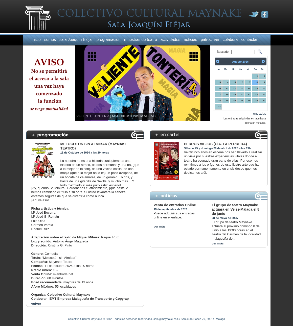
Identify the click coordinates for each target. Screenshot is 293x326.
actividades (170, 39)
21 (249, 94)
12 (234, 88)
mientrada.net (63, 274)
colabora (230, 39)
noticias (190, 39)
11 (227, 88)
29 (256, 100)
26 (234, 100)
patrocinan (210, 39)
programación (109, 39)
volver (36, 304)
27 (241, 100)
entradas (259, 113)
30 (264, 100)
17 (219, 94)
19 (234, 94)
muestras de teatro (140, 39)
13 (241, 88)
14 (249, 88)
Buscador (224, 52)
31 (219, 106)
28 (249, 100)
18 (227, 94)
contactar (249, 39)
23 (264, 94)
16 (264, 88)
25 (227, 100)
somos (50, 39)
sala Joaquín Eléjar (76, 39)
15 (256, 88)
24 (219, 100)
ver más (160, 226)
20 (241, 94)
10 (219, 88)
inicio (36, 39)
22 (256, 94)
